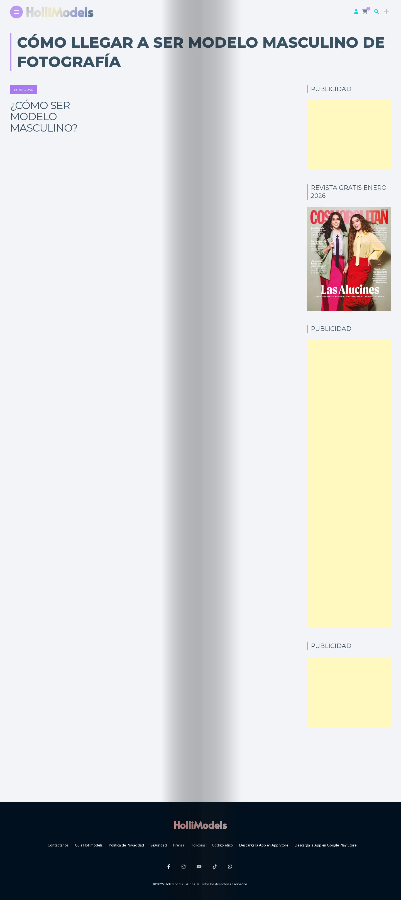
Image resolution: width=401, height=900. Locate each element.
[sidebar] (385, 11)
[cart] (364, 11)
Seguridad (158, 845)
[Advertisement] (349, 135)
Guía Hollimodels (88, 845)
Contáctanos (58, 845)
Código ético (222, 845)
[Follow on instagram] (182, 866)
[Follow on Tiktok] (217, 866)
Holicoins (198, 845)
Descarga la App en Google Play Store (325, 845)
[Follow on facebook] (166, 866)
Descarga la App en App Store (263, 845)
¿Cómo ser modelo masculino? (44, 116)
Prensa (178, 845)
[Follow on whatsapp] (234, 866)
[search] (375, 11)
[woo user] (355, 11)
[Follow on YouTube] (200, 866)
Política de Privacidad (126, 845)
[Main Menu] (16, 12)
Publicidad (23, 90)
